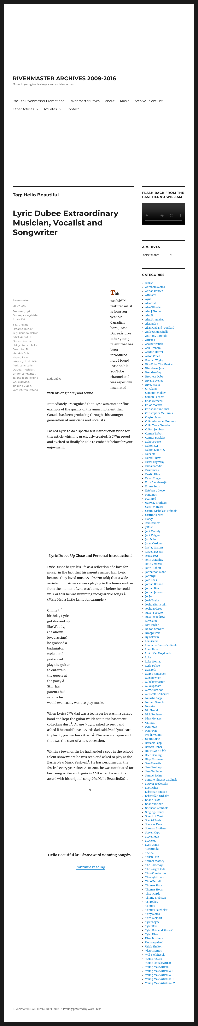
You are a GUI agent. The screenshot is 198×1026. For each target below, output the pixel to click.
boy (15, 324)
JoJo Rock (151, 580)
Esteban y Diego (155, 490)
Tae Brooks (152, 849)
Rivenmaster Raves (85, 101)
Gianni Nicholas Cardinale (161, 511)
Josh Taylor (152, 600)
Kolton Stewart (154, 629)
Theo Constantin (155, 873)
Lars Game (151, 641)
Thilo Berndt (153, 881)
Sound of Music (154, 816)
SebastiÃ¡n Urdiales (157, 796)
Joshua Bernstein (155, 604)
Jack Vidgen (152, 535)
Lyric (23, 365)
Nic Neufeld (152, 710)
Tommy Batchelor (156, 910)
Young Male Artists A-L (159, 975)
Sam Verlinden (154, 771)
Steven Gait (152, 836)
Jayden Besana (154, 551)
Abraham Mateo (155, 287)
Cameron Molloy (155, 393)
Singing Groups (155, 812)
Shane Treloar (154, 804)
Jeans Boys (152, 555)
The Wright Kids (155, 869)
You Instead (30, 389)
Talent (17, 377)
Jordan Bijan (152, 588)
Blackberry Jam (154, 368)
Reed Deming (153, 755)
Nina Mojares (153, 718)
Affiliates (50, 109)
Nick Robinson (154, 714)
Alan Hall (150, 303)
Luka (148, 657)
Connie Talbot (153, 433)
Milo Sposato (153, 686)
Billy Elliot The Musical (159, 364)
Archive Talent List (149, 101)
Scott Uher (151, 787)
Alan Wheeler (153, 307)
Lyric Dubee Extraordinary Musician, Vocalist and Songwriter (65, 222)
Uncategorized (154, 942)
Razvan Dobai (153, 747)
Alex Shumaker (154, 319)
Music (124, 101)
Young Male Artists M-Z (160, 983)
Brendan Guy (153, 372)
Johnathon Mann (155, 572)
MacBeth (150, 669)
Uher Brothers (154, 938)
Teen (25, 377)
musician (28, 369)
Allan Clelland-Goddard (159, 327)
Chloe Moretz (153, 405)
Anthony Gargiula (156, 336)
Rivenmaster (21, 300)
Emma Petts (152, 486)
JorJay (149, 596)
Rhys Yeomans (154, 759)
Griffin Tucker (154, 515)
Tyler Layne (152, 922)
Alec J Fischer (153, 311)
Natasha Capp (153, 698)
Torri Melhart (153, 918)
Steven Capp (152, 832)
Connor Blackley (155, 437)
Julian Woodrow (155, 616)
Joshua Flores (153, 608)
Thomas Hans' (154, 885)
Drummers (152, 470)
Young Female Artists (158, 963)
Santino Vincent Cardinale (161, 779)
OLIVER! (150, 722)
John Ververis (153, 564)
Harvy (149, 519)
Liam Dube (151, 649)
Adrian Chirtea (154, 291)
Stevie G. (150, 840)
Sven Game (152, 844)
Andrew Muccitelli (156, 331)
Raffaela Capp (153, 743)
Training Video (22, 385)
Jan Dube (150, 539)
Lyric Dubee (152, 665)
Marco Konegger (155, 673)
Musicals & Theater (157, 694)
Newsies (150, 706)
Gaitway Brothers (156, 502)
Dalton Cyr (151, 445)
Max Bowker (153, 678)
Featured (18, 311)
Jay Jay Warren (154, 547)
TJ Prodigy (151, 901)
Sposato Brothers (156, 828)
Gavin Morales (154, 507)
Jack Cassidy (152, 531)
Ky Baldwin (152, 637)
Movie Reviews (154, 690)
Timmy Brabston (155, 897)
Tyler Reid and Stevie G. (159, 930)
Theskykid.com (154, 877)
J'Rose (149, 527)
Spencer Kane (153, 824)
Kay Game (151, 621)
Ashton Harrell (154, 352)
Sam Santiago (153, 767)
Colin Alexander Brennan (160, 421)
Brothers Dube (154, 376)
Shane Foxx (152, 800)
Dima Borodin (153, 466)
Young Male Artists (157, 967)
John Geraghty (154, 559)
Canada (24, 332)
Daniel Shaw (152, 458)
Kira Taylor (152, 625)
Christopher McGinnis (159, 413)
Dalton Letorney (155, 450)
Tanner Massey (154, 861)
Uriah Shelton (153, 946)
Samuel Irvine (153, 775)
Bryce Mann (152, 384)
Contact (73, 109)
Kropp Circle (152, 633)
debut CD (26, 337)
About (110, 101)
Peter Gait (151, 726)
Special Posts (153, 820)
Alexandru (151, 323)
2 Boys (149, 283)
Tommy (150, 906)
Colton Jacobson (155, 429)
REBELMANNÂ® (155, 751)
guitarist (23, 345)
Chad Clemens (154, 401)
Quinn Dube (152, 739)
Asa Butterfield (154, 344)
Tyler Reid (151, 926)
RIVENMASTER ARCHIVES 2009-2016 (64, 78)
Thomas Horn (154, 889)
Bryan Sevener (154, 380)
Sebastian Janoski (156, 792)
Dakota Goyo (153, 441)
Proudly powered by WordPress (82, 1009)
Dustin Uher (152, 474)
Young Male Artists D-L (159, 979)
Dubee (17, 341)
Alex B (149, 315)
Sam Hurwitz (153, 763)
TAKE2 (149, 853)
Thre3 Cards (152, 893)
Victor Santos (153, 950)
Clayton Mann (153, 417)
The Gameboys (154, 865)
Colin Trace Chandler (158, 425)
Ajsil (148, 299)
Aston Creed (152, 356)
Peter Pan (151, 730)
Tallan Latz (152, 857)
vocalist (17, 389)
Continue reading (90, 867)
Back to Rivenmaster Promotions (38, 101)
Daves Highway (154, 462)
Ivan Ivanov (152, 523)
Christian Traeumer (157, 409)
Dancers (150, 454)
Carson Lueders (154, 397)
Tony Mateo (152, 914)
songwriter (28, 373)
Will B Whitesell (155, 954)
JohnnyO (150, 576)
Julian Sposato (154, 612)
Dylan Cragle (153, 478)
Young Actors (153, 958)
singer (17, 373)
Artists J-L (151, 340)
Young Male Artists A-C (159, 971)
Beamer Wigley (154, 360)
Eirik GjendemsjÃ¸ (156, 482)
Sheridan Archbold (156, 808)
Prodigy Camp (153, 735)
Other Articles (23, 109)
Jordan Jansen (154, 592)
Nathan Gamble (154, 702)
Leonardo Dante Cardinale (161, 645)
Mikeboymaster (155, 682)
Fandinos (151, 494)
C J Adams (151, 388)
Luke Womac (153, 661)
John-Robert (153, 568)
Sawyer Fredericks (156, 783)
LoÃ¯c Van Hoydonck (158, 653)
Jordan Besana (154, 584)
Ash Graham (153, 348)
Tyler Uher (151, 934)
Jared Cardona (153, 543)
